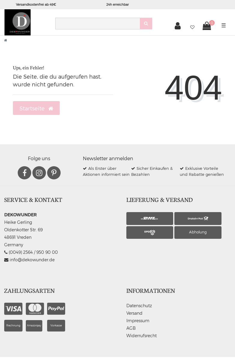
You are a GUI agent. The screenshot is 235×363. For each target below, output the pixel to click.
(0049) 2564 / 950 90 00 (31, 252)
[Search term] (97, 23)
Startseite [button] (36, 108)
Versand (134, 313)
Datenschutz (139, 305)
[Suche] (146, 23)
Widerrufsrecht (141, 335)
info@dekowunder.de (29, 259)
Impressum (137, 320)
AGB (131, 328)
